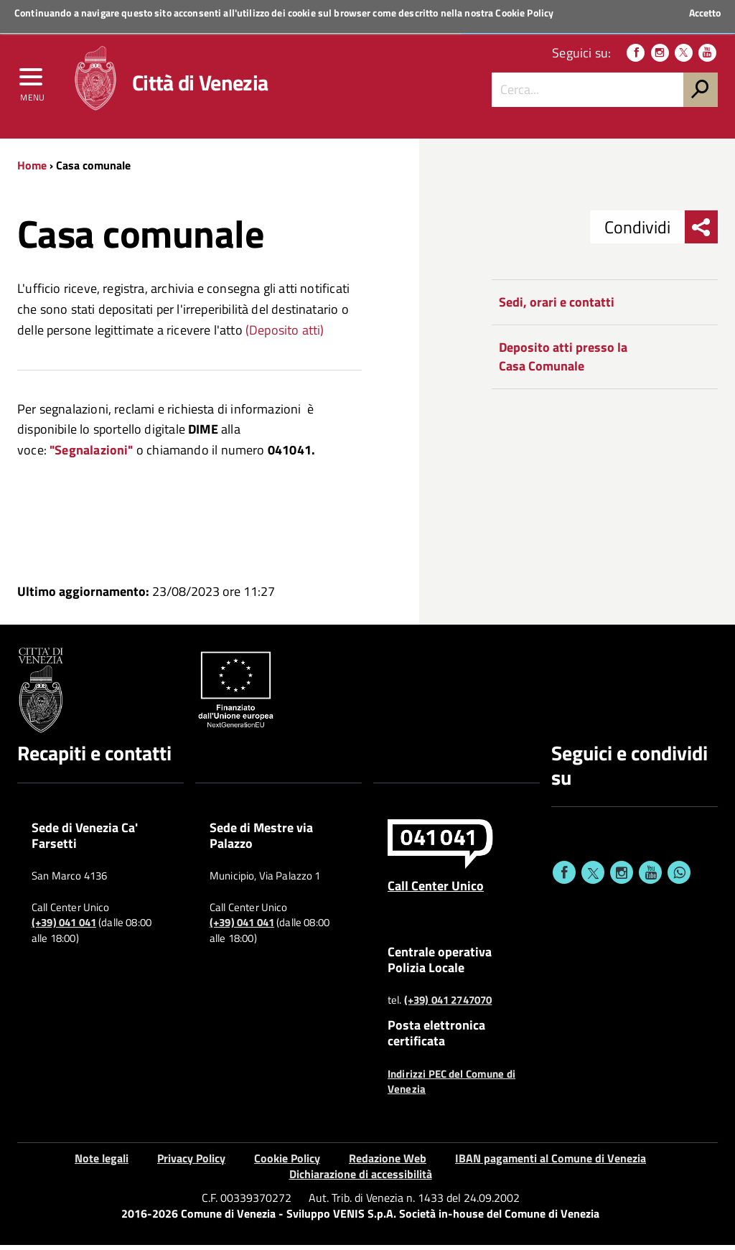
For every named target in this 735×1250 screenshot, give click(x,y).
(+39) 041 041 (64, 928)
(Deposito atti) (284, 335)
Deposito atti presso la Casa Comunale (563, 362)
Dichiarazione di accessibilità (360, 1179)
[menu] (32, 84)
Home (32, 170)
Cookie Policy (524, 12)
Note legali (101, 1163)
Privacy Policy (191, 1163)
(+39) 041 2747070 (448, 1005)
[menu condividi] (701, 232)
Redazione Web (387, 1163)
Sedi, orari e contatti (556, 307)
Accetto (705, 13)
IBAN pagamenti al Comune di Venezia (550, 1163)
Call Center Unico (436, 891)
